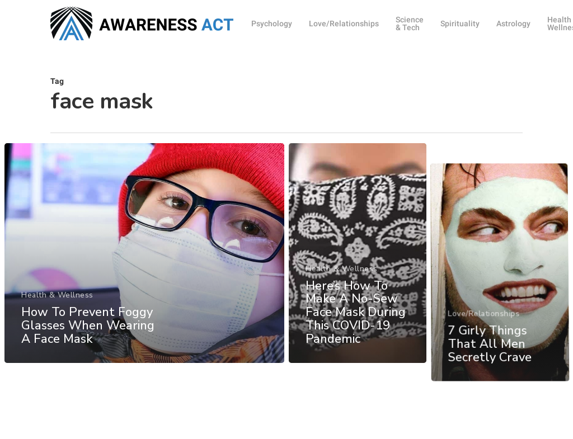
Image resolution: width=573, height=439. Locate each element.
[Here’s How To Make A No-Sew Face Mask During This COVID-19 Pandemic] (358, 267)
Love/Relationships (485, 423)
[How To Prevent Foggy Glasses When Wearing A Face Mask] (144, 263)
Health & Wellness (57, 305)
